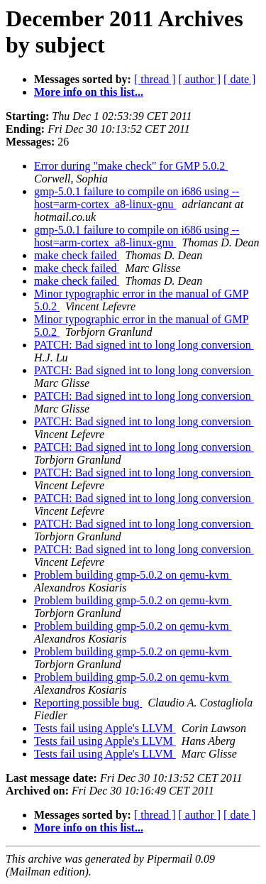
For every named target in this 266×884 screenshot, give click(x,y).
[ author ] (200, 79)
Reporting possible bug (88, 703)
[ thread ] (155, 79)
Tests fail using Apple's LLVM (105, 728)
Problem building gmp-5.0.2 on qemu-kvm (133, 575)
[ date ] (239, 79)
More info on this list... (88, 92)
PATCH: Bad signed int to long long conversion (144, 345)
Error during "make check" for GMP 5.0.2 (131, 166)
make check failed (76, 255)
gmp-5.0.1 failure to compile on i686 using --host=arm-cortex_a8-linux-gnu (136, 197)
